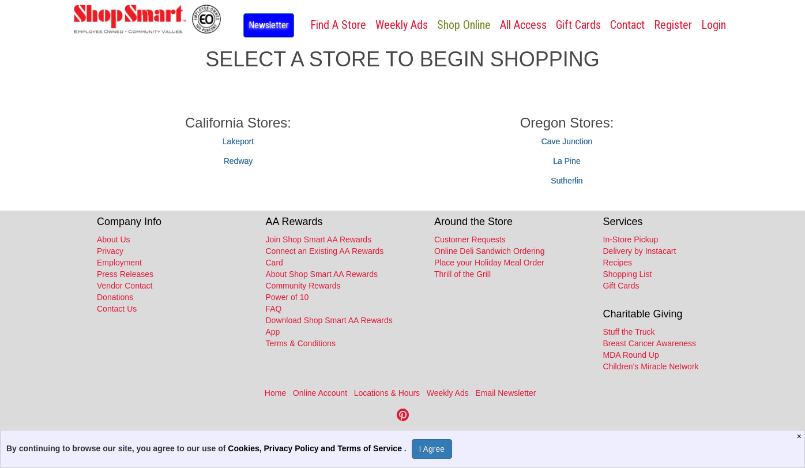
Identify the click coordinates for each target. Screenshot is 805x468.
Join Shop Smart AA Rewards (319, 239)
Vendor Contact (125, 285)
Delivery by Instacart (639, 251)
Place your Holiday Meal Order (489, 262)
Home (275, 393)
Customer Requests (470, 239)
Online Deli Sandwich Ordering (489, 251)
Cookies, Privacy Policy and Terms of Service (316, 448)
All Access (523, 25)
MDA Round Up (631, 355)
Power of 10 (287, 297)
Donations (115, 297)
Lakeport (238, 141)
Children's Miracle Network (651, 366)
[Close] (800, 436)
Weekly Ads (448, 393)
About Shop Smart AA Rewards (322, 274)
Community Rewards (303, 285)
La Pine (566, 161)
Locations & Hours (387, 393)
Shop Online (464, 25)
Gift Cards (578, 25)
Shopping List (627, 274)
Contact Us (117, 308)
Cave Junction (567, 141)
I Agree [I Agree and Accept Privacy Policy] (432, 449)
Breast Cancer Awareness (650, 343)
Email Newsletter (505, 393)
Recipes (618, 262)
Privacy (110, 251)
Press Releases (125, 274)
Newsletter (269, 25)
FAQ (274, 308)
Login (713, 25)
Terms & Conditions (301, 343)
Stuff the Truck (629, 331)
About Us (113, 239)
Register (673, 25)
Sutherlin (566, 180)
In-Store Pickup (631, 239)
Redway (238, 161)
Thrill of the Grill (462, 274)
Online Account (320, 393)
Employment (119, 262)
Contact (627, 25)
